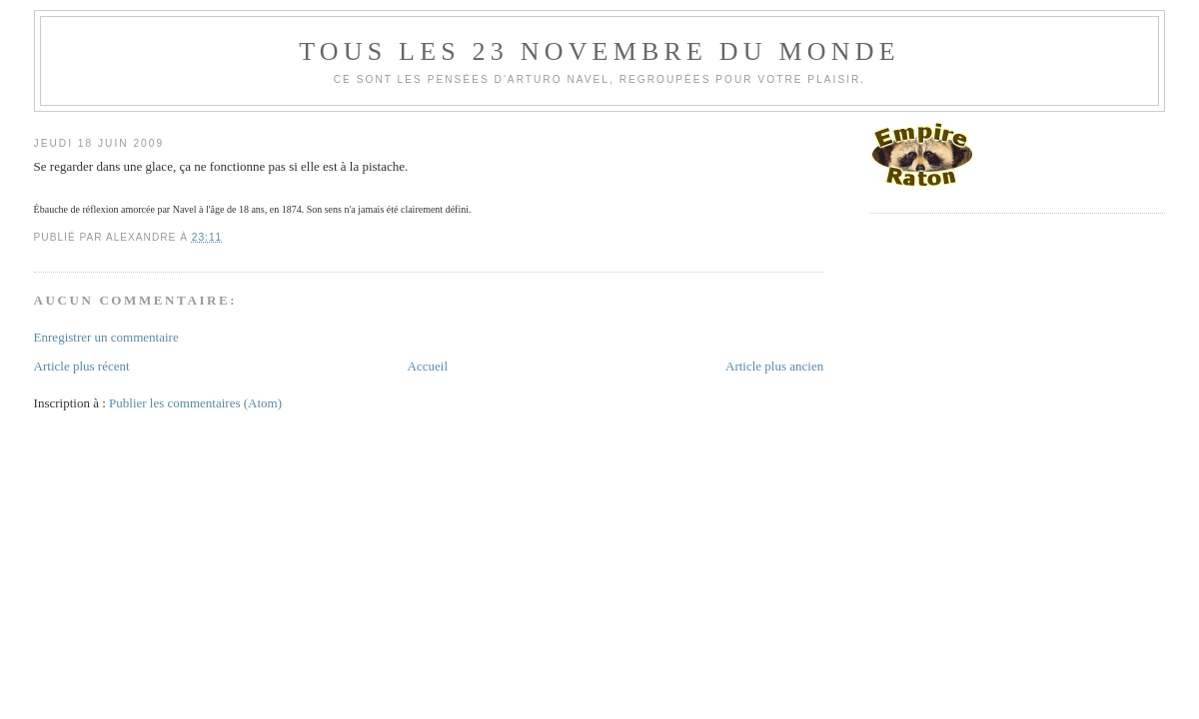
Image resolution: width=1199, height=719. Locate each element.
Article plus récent (82, 366)
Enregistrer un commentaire (106, 337)
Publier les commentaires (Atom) (195, 402)
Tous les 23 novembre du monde (599, 51)
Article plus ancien (774, 366)
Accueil (428, 366)
